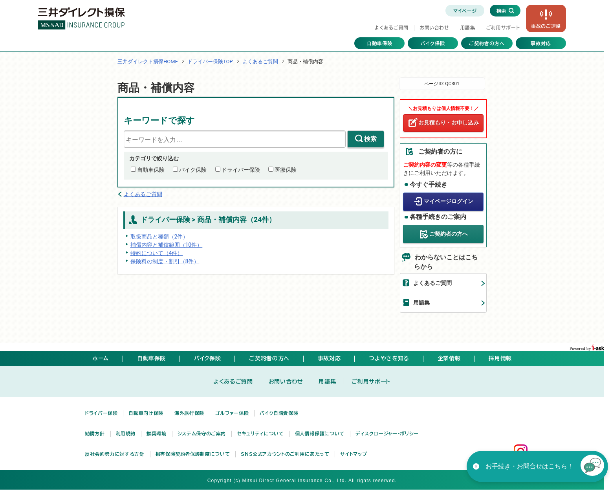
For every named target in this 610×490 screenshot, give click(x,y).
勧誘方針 (95, 433)
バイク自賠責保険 (279, 413)
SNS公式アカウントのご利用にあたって (285, 453)
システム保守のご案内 (202, 433)
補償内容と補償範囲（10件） (166, 245)
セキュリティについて (260, 433)
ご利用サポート (503, 27)
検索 (370, 139)
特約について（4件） (156, 253)
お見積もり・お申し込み (448, 122)
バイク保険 (433, 43)
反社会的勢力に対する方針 (115, 453)
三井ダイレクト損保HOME (147, 61)
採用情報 (500, 358)
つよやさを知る (389, 358)
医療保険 (286, 170)
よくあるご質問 (391, 27)
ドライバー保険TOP (210, 61)
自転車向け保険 (145, 413)
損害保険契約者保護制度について (193, 453)
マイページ (464, 10)
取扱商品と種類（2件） (159, 236)
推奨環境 (157, 433)
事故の (546, 26)
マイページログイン (448, 201)
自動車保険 (379, 43)
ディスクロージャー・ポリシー (387, 433)
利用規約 (126, 433)
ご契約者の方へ (487, 43)
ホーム (100, 358)
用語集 (467, 27)
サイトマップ (353, 453)
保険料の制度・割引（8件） (165, 261)
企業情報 (449, 358)
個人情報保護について (319, 433)
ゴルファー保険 (232, 413)
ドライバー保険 (241, 170)
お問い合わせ (434, 27)
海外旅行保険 (189, 413)
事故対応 (541, 43)
